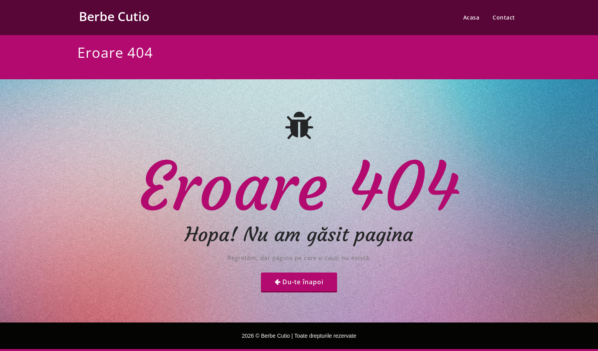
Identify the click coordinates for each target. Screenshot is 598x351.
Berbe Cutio (114, 16)
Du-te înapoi (302, 282)
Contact (504, 17)
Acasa (471, 17)
